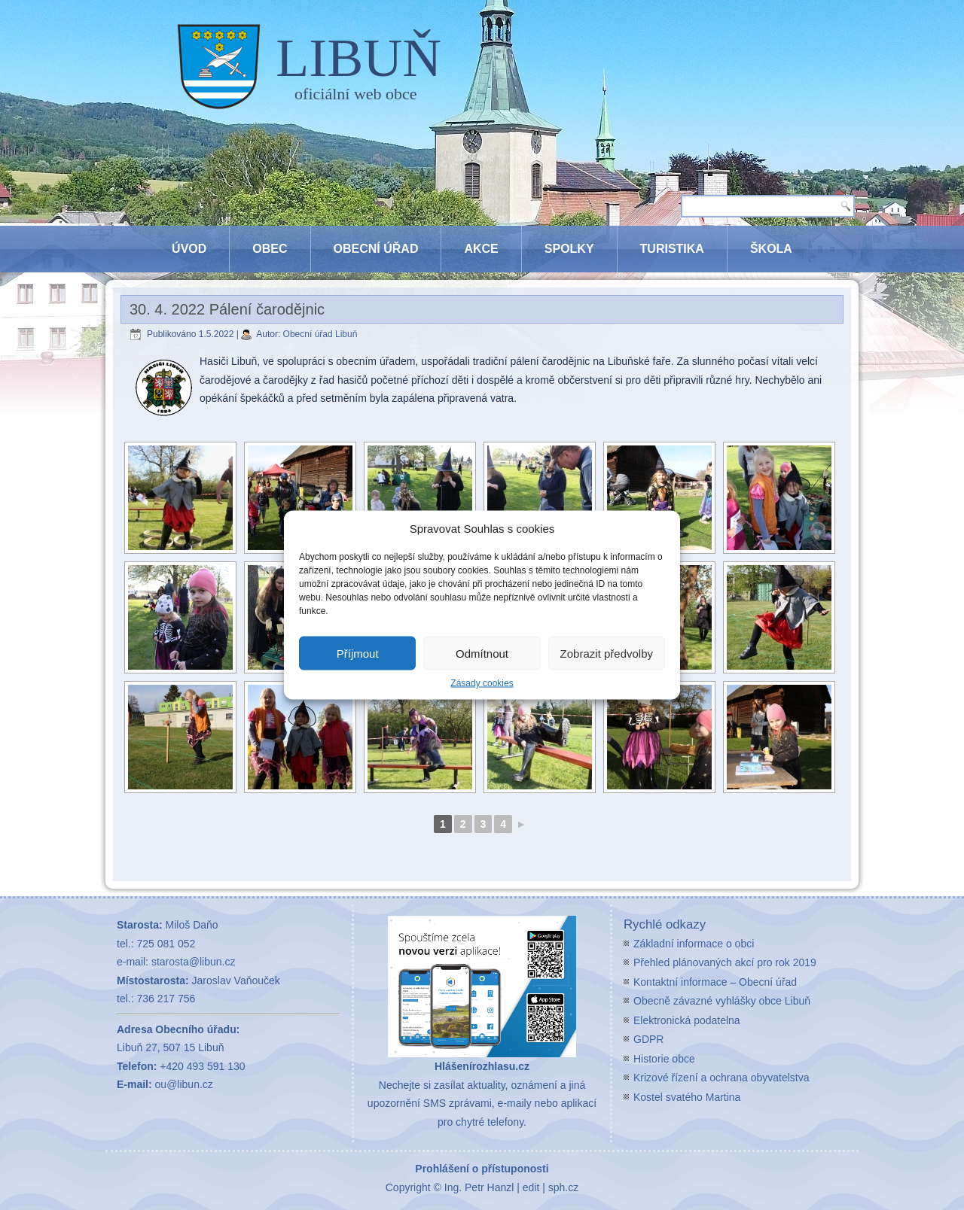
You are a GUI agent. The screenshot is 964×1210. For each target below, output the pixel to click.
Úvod (189, 248)
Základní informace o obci (693, 944)
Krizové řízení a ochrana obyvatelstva (721, 1078)
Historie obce (664, 1059)
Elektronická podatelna (686, 1020)
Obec (269, 248)
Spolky (569, 248)
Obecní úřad (376, 248)
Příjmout (358, 652)
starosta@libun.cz (193, 962)
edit (531, 1187)
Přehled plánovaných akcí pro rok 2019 (724, 962)
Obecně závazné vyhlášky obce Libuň (721, 1001)
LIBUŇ (358, 58)
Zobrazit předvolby (606, 652)
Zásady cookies (481, 683)
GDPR (648, 1039)
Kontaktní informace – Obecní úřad (715, 982)
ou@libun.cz (184, 1084)
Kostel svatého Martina (686, 1097)
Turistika (672, 248)
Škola (771, 248)
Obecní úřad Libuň (320, 334)
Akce (481, 248)
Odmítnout (482, 652)
